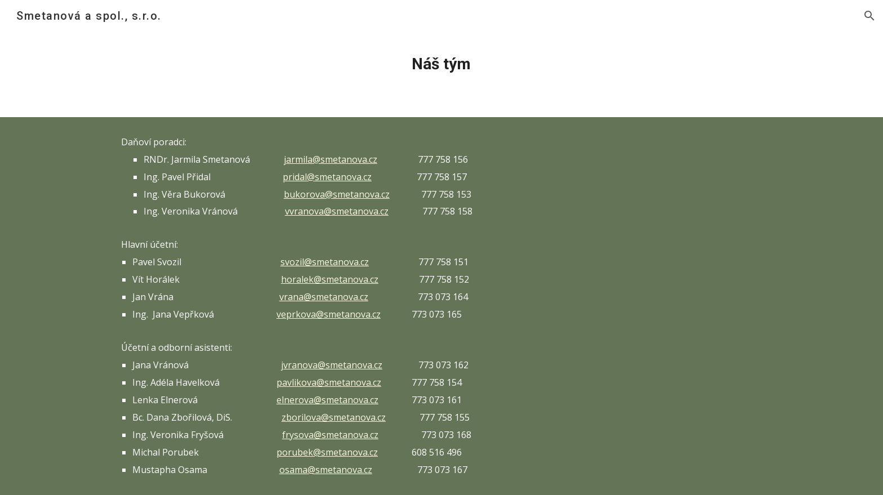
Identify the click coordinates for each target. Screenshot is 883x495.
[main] (441, 64)
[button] (869, 15)
